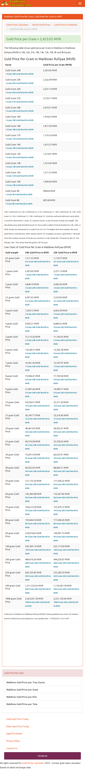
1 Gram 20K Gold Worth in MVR (19, 111)
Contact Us (11, 748)
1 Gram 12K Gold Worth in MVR (19, 176)
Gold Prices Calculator (33, 763)
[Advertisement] (42, 645)
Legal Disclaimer (14, 733)
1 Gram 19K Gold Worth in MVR (19, 120)
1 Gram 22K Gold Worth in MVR (19, 92)
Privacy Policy (13, 741)
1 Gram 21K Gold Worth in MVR (19, 102)
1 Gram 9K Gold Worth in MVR (18, 194)
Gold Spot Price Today (17, 719)
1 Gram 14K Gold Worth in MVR (19, 167)
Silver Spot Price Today (17, 726)
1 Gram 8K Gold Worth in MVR (18, 204)
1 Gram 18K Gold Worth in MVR (19, 129)
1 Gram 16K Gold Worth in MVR (19, 148)
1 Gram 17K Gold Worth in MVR (19, 139)
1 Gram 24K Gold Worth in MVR (19, 74)
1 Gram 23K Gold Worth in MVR (19, 83)
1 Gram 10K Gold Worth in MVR (19, 185)
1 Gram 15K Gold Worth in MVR (19, 157)
